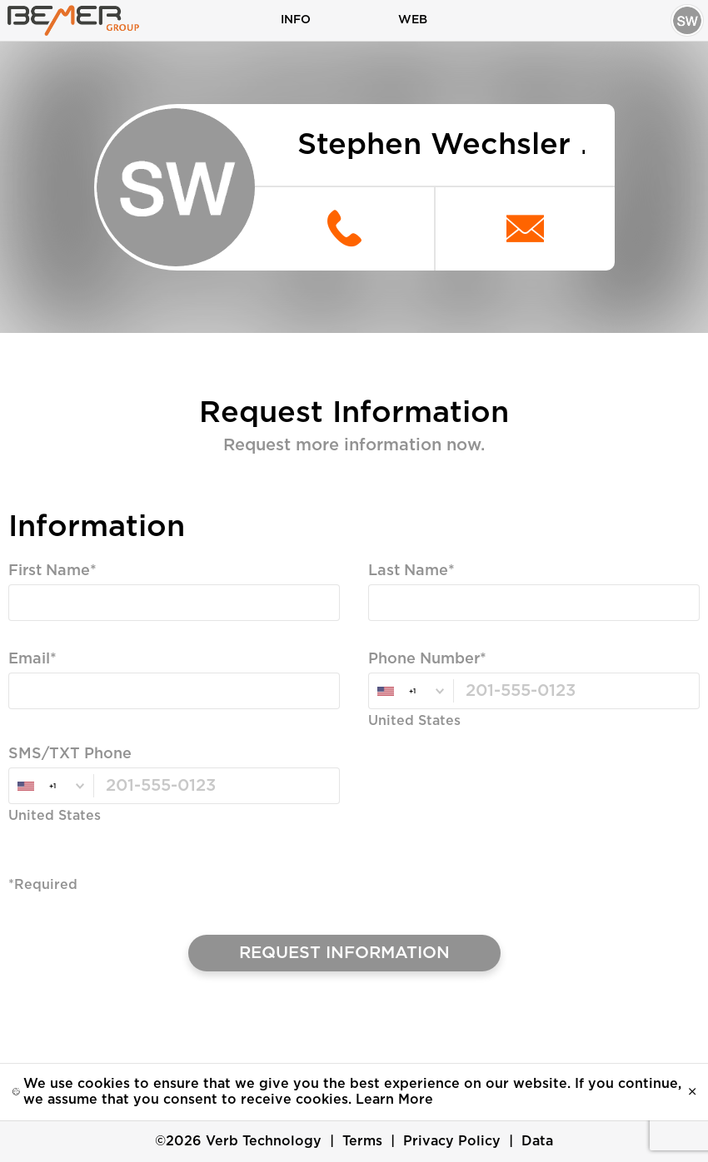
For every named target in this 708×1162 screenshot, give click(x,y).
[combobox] (410, 692)
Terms (362, 1141)
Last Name (408, 571)
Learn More (394, 1099)
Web (412, 20)
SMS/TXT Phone (70, 754)
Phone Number (424, 660)
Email (29, 660)
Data (537, 1141)
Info (296, 20)
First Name (49, 571)
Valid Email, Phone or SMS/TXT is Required (155, 722)
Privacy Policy (452, 1141)
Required (40, 634)
